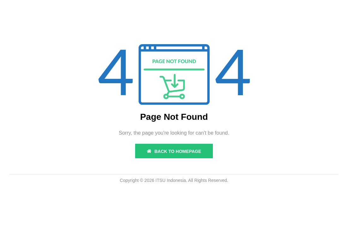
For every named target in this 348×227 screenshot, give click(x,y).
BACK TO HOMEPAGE (174, 151)
